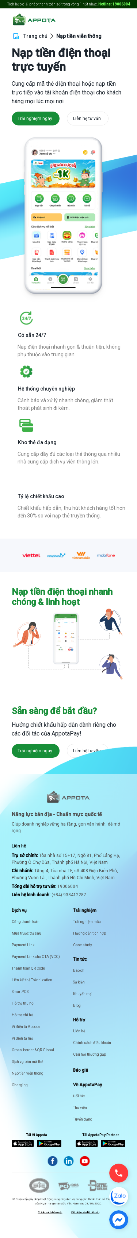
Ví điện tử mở (22, 1038)
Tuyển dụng (82, 1119)
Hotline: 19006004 (114, 4)
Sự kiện (79, 982)
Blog (77, 1006)
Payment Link (23, 945)
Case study (82, 945)
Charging (20, 1085)
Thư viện (80, 1108)
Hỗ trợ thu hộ (23, 1003)
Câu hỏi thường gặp (89, 1054)
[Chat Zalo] (118, 1196)
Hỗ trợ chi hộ (22, 1015)
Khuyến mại (82, 994)
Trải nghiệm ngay (35, 118)
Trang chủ (35, 36)
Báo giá (80, 1070)
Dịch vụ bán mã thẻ (27, 1062)
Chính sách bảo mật (50, 1212)
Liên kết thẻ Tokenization (32, 980)
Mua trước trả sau (26, 933)
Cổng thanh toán (25, 922)
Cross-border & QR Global (33, 1050)
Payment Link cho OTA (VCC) (36, 957)
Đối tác (79, 1096)
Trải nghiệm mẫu (87, 922)
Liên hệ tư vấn (87, 118)
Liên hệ (79, 1031)
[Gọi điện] (118, 1173)
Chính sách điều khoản (92, 1043)
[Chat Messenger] (118, 1219)
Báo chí (79, 971)
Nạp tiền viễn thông (27, 1073)
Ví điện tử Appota (26, 1027)
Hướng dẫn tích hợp (89, 933)
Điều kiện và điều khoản (85, 1212)
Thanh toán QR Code (28, 968)
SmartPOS (20, 992)
